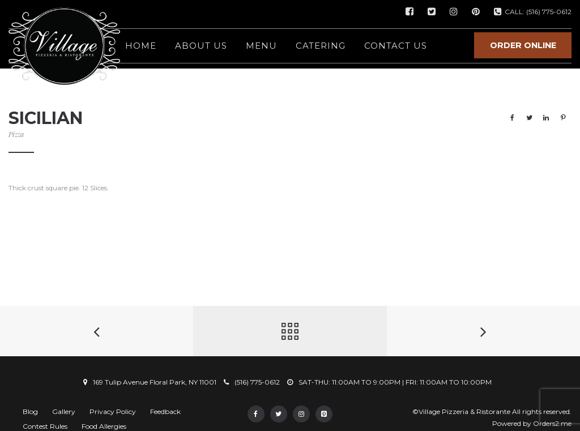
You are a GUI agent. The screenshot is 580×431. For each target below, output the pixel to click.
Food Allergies (104, 426)
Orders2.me (552, 423)
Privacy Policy (112, 411)
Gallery (63, 411)
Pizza (16, 134)
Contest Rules (45, 426)
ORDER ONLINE (523, 45)
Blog (30, 411)
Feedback (165, 411)
